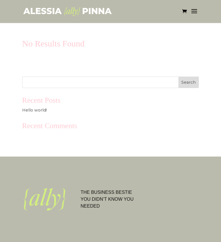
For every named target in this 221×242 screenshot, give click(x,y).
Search (188, 82)
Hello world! (34, 110)
